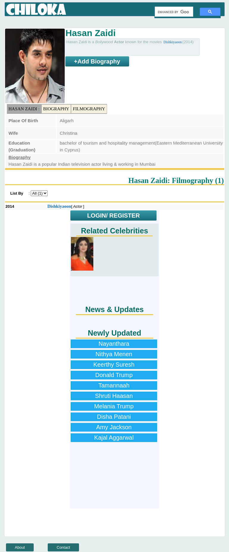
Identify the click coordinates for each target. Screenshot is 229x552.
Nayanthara (113, 343)
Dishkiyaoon (172, 42)
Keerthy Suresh (113, 364)
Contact (63, 547)
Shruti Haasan (114, 396)
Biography (56, 108)
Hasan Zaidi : (24, 108)
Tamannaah (114, 385)
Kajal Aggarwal (114, 437)
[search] (173, 12)
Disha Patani (114, 416)
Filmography (89, 108)
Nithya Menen (113, 354)
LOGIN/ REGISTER (113, 215)
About (20, 547)
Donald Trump (114, 375)
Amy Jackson (114, 427)
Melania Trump (114, 406)
